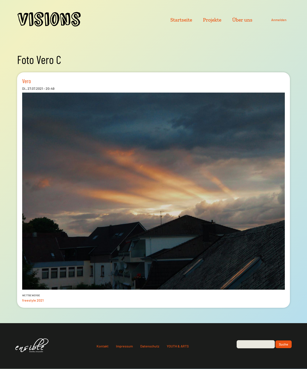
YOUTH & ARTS (178, 346)
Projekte (212, 20)
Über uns (242, 20)
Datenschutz (149, 346)
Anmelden (279, 20)
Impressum (124, 346)
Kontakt (103, 346)
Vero (26, 80)
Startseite (181, 20)
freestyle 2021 (33, 300)
